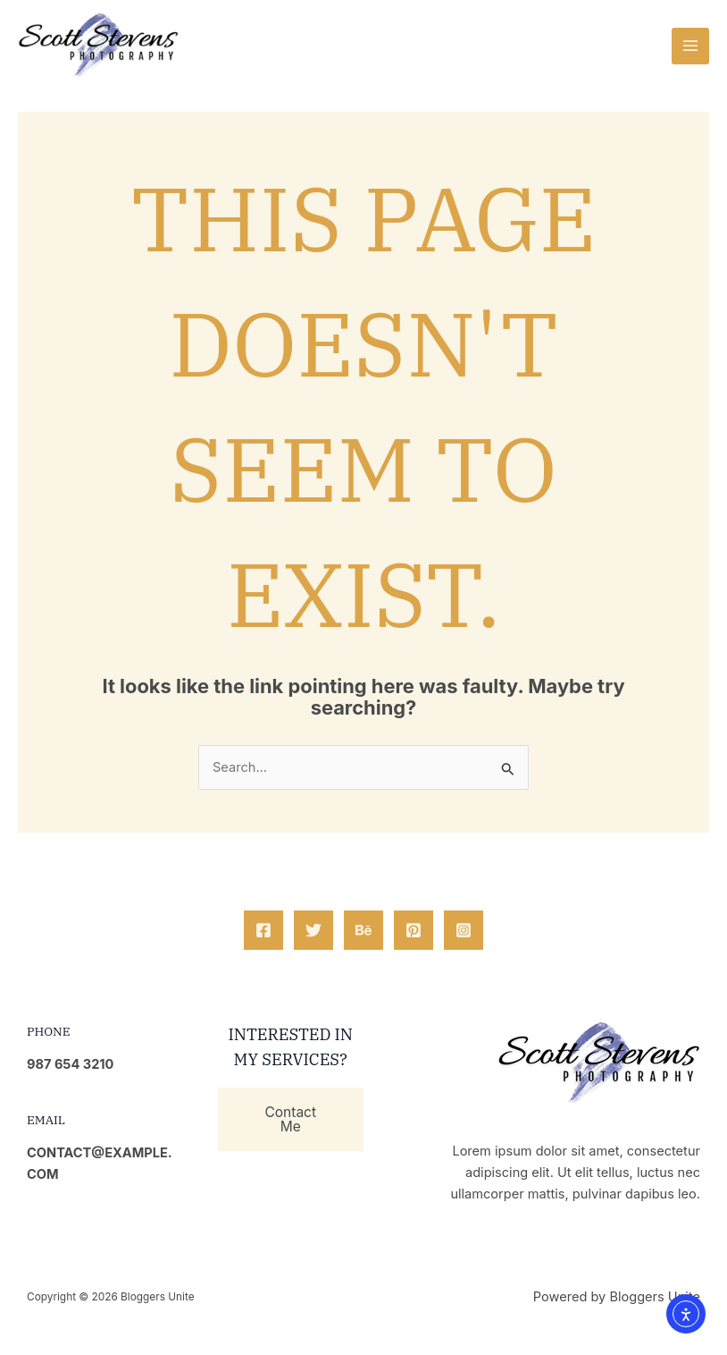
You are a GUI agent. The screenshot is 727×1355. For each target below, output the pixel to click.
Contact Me (290, 1119)
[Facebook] (263, 930)
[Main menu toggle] (690, 46)
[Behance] (363, 930)
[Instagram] (463, 930)
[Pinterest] (413, 930)
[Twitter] (313, 930)
